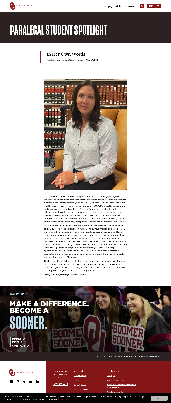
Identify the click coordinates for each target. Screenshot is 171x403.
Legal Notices (113, 371)
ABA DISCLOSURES (149, 356)
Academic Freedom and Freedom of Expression (121, 385)
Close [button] (159, 398)
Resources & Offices (115, 380)
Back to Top (17, 293)
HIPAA (76, 380)
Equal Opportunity (115, 392)
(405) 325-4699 (60, 384)
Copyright (111, 375)
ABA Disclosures (81, 389)
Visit (118, 6)
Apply (108, 6)
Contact (129, 6)
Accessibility (79, 371)
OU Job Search (80, 385)
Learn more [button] (63, 400)
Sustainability (80, 375)
